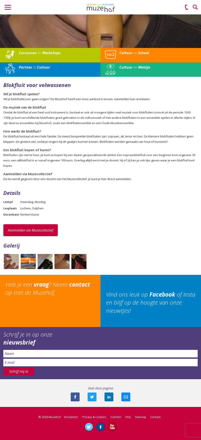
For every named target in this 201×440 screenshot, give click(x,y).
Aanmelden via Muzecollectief (30, 230)
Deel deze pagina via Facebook (75, 396)
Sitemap (140, 417)
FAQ (128, 417)
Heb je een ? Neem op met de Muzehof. (48, 288)
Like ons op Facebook (100, 426)
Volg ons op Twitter (89, 426)
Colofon (116, 417)
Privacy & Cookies (94, 417)
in (34, 67)
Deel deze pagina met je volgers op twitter (92, 396)
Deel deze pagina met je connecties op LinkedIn (109, 396)
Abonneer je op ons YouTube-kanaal (112, 426)
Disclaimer (71, 417)
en (40, 52)
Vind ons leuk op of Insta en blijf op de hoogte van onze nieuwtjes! (150, 302)
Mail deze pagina (125, 396)
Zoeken (195, 7)
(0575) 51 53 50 (186, 7)
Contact (155, 417)
